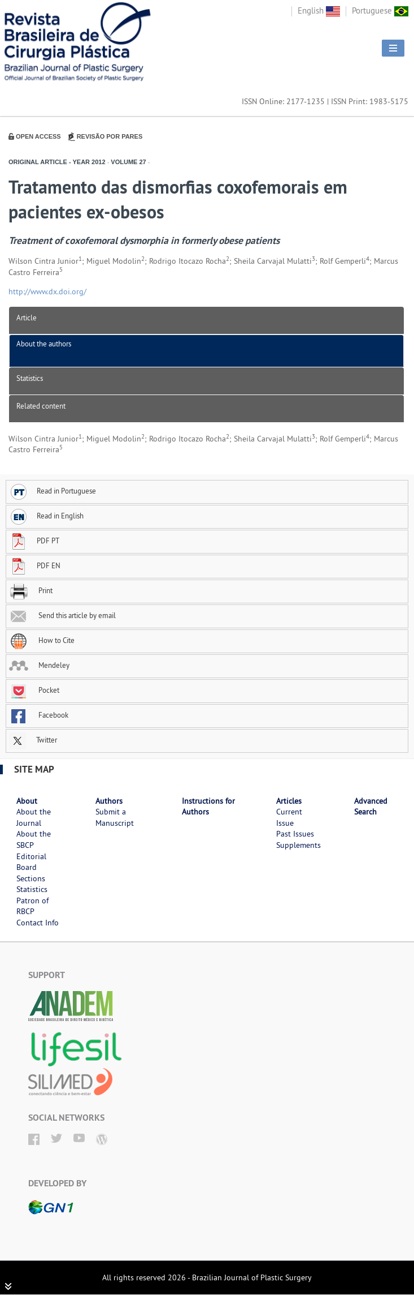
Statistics (29, 378)
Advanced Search (370, 806)
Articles (289, 801)
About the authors (43, 343)
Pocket (34, 689)
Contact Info (37, 922)
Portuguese (380, 10)
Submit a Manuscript (114, 817)
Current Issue (289, 817)
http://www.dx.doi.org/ (47, 291)
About (26, 801)
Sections (30, 878)
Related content (41, 405)
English (319, 10)
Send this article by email (62, 615)
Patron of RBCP (32, 906)
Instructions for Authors (208, 806)
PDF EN (34, 565)
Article (26, 317)
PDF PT (34, 540)
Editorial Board (31, 862)
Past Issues (295, 834)
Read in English (46, 515)
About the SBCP (33, 839)
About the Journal (33, 817)
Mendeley (39, 665)
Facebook (38, 714)
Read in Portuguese (52, 490)
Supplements (298, 845)
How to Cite (42, 640)
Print (31, 590)
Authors (109, 801)
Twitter (33, 739)
